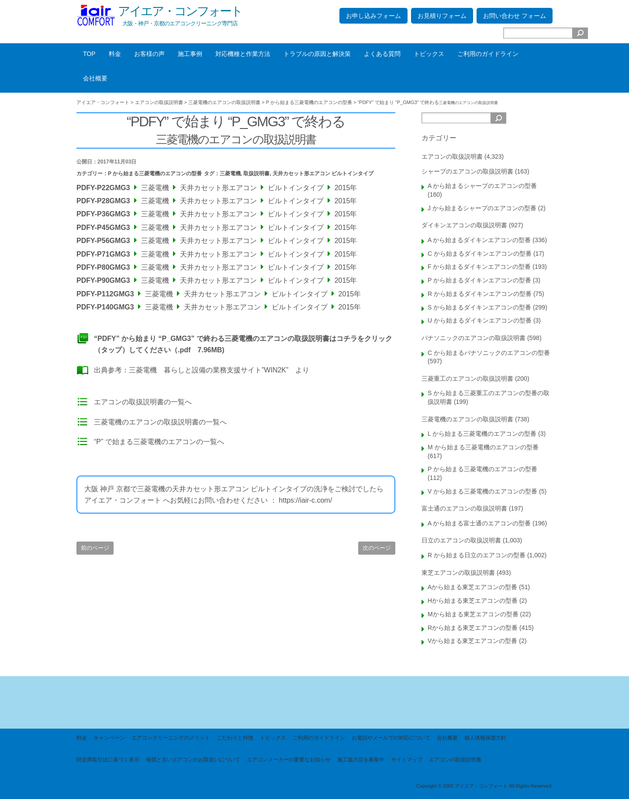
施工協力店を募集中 (360, 760)
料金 (115, 53)
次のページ (377, 548)
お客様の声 (149, 53)
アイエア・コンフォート (180, 11)
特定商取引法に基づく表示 (107, 760)
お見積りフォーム (442, 15)
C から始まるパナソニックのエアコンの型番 (489, 352)
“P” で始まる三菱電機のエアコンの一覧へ (159, 441)
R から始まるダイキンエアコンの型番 (480, 293)
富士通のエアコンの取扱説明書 (464, 508)
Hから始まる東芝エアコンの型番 (473, 600)
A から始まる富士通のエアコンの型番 (479, 523)
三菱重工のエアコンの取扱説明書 (467, 378)
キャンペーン (109, 738)
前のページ (95, 548)
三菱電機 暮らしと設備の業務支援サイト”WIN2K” (208, 370)
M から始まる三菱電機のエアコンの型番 (483, 447)
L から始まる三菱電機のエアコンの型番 (482, 433)
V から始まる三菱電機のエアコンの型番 (482, 491)
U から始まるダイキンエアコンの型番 (480, 320)
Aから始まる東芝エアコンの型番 (472, 587)
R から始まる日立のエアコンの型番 (476, 555)
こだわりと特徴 (235, 738)
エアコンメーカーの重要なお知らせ (289, 760)
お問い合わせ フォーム (514, 15)
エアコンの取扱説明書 (452, 156)
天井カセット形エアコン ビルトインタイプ (323, 173)
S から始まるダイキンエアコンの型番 (479, 307)
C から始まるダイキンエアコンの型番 (480, 253)
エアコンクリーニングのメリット (170, 738)
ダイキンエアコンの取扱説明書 (464, 225)
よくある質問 (382, 53)
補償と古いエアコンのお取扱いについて (193, 760)
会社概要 (95, 78)
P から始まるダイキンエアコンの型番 (479, 280)
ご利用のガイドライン (487, 53)
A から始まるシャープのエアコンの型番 (482, 185)
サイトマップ (406, 760)
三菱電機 (230, 173)
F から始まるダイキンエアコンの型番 (479, 266)
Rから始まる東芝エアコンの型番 (473, 627)
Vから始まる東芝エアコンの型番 (472, 640)
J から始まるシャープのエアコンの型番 (482, 208)
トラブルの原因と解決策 (317, 53)
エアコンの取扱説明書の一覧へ (143, 402)
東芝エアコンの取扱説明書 (458, 572)
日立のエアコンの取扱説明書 (461, 540)
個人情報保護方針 (485, 738)
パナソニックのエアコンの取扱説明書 (473, 337)
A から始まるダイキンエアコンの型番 (479, 239)
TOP (89, 53)
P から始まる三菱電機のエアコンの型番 (155, 173)
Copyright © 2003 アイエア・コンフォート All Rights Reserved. (484, 786)
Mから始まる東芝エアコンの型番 (473, 614)
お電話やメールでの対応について (391, 738)
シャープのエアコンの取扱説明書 (467, 171)
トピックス (429, 53)
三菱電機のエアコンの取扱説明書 (467, 419)
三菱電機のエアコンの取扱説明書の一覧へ (160, 422)
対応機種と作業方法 (242, 53)
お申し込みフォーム (373, 15)
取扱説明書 (256, 173)
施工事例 (190, 53)
